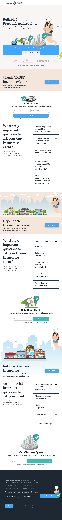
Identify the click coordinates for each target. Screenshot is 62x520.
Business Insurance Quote (36, 506)
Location (45, 505)
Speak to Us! (49, 496)
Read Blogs (8, 506)
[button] (57, 2)
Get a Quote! (51, 82)
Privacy (49, 505)
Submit (31, 116)
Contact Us (54, 506)
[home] (12, 2)
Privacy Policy (43, 118)
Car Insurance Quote (16, 506)
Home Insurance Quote (26, 506)
